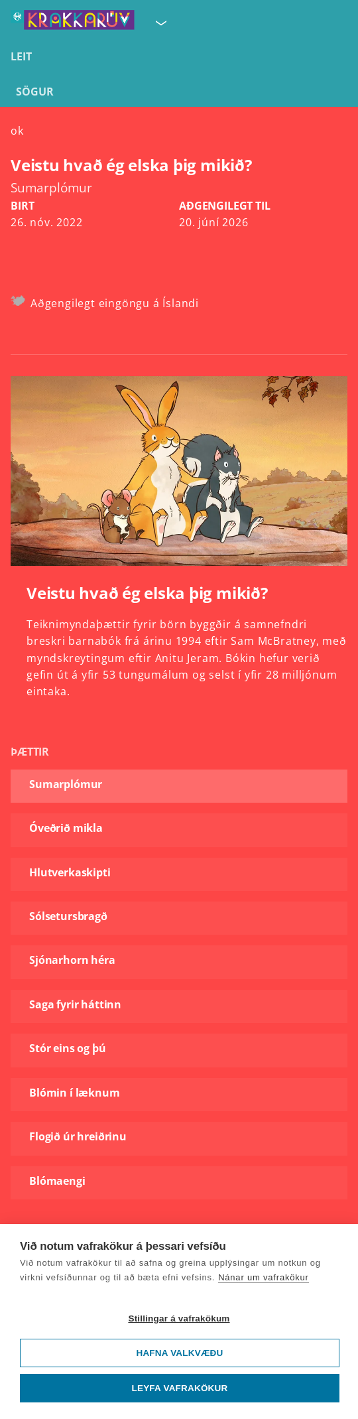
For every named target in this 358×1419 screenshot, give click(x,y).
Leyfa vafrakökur (180, 1388)
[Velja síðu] (159, 22)
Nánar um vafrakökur (263, 1277)
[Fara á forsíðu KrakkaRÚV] (73, 22)
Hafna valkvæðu (179, 1353)
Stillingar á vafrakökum (178, 1318)
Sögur (35, 91)
